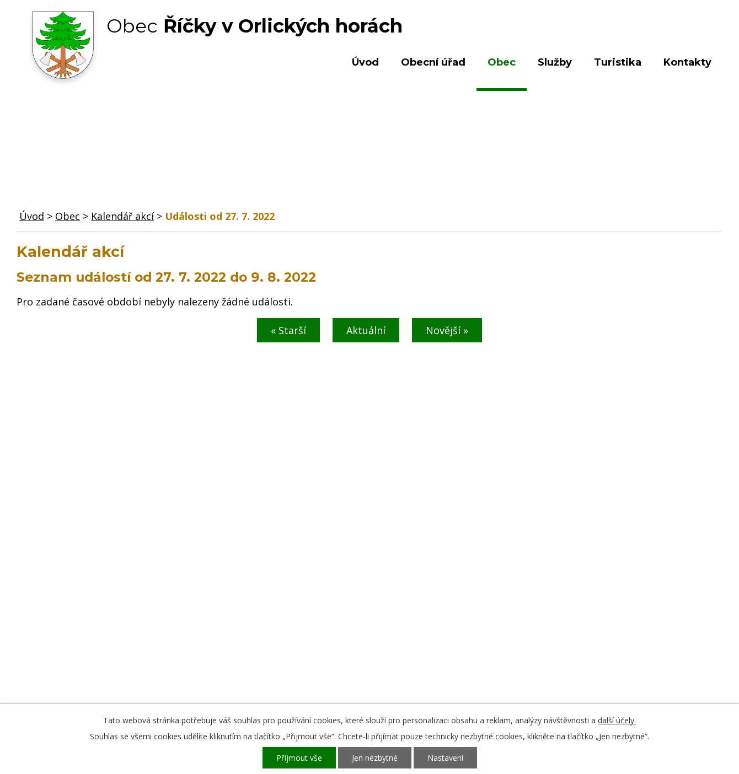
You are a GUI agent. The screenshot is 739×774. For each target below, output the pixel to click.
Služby (555, 62)
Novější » (447, 330)
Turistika (617, 62)
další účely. (617, 720)
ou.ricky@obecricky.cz (343, 660)
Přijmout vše (299, 757)
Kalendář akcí (122, 216)
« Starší (288, 330)
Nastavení (445, 757)
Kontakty (687, 62)
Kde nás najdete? (603, 617)
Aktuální (365, 330)
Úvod (365, 62)
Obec (502, 62)
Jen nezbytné (375, 757)
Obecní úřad (433, 62)
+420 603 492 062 (295, 628)
